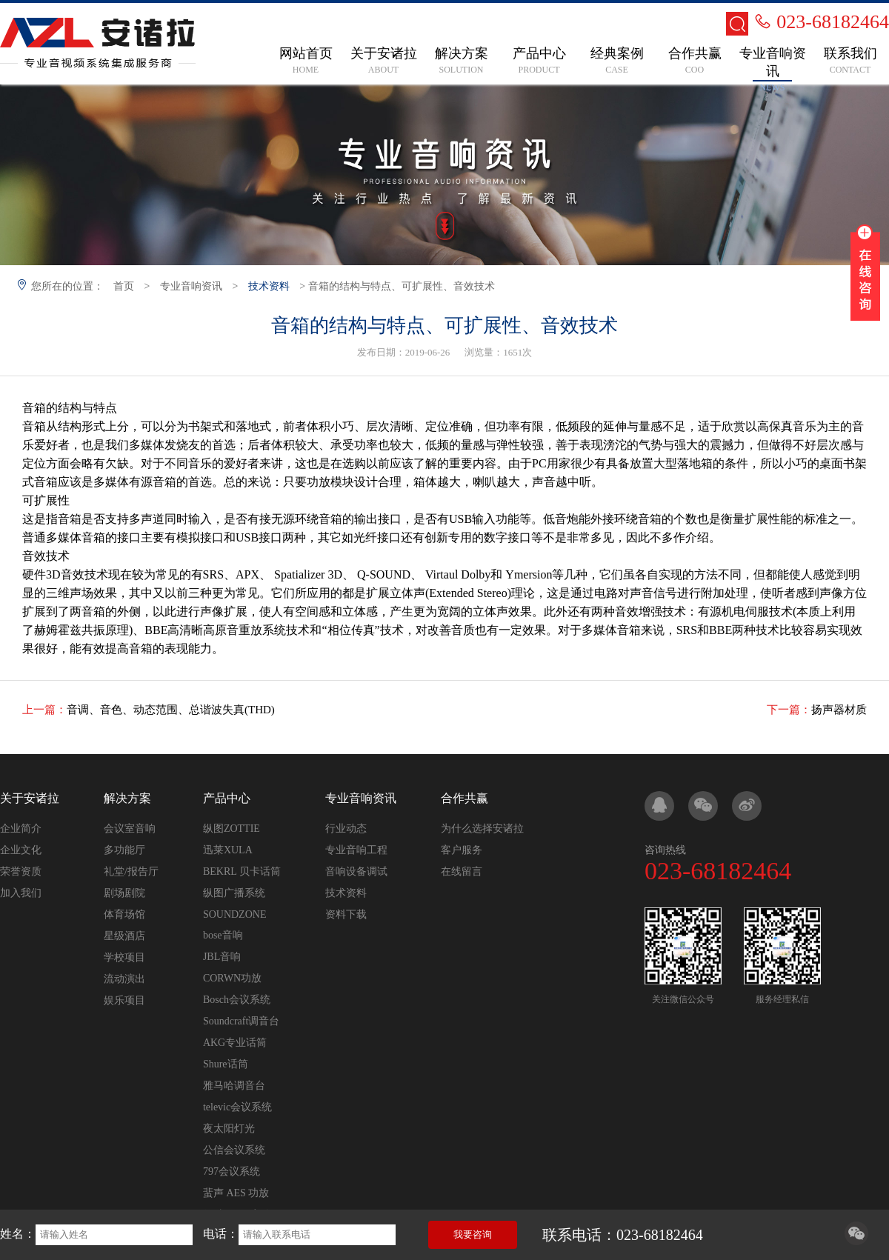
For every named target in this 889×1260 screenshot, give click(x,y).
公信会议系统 (234, 1150)
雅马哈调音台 (234, 1085)
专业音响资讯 (191, 286)
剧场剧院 (124, 893)
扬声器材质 (839, 710)
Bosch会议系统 (236, 999)
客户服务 (461, 850)
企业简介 (20, 828)
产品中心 (226, 798)
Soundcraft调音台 (241, 1021)
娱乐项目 (124, 1000)
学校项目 (124, 957)
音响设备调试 (356, 871)
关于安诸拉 (29, 798)
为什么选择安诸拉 (482, 828)
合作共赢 (464, 798)
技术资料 (269, 286)
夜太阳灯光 (229, 1128)
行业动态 (346, 828)
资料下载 (346, 914)
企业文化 (20, 850)
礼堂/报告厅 (131, 871)
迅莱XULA (228, 850)
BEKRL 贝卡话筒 (242, 871)
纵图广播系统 (234, 893)
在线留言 (461, 871)
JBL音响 (222, 956)
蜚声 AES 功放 (236, 1193)
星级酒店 (124, 935)
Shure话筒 (225, 1064)
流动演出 (124, 978)
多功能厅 (124, 850)
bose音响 (223, 935)
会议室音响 (130, 828)
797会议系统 (231, 1171)
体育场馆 (124, 914)
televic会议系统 (237, 1107)
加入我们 (20, 893)
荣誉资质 (20, 871)
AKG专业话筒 (235, 1042)
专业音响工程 (356, 850)
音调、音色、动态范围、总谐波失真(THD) (171, 710)
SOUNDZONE (235, 914)
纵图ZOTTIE (231, 828)
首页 (123, 286)
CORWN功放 (232, 978)
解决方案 (127, 798)
